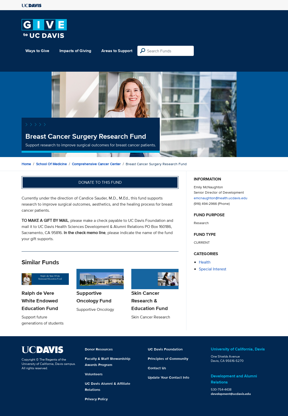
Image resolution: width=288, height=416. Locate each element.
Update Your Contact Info (168, 377)
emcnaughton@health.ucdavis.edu (220, 198)
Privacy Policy (96, 399)
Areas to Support (116, 51)
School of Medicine (51, 163)
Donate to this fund (100, 182)
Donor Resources (99, 349)
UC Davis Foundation (165, 349)
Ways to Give (37, 51)
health (205, 262)
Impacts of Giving (75, 51)
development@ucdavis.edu (231, 393)
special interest (212, 269)
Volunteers (94, 374)
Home (26, 163)
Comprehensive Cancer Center (96, 163)
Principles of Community (168, 358)
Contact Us (157, 368)
